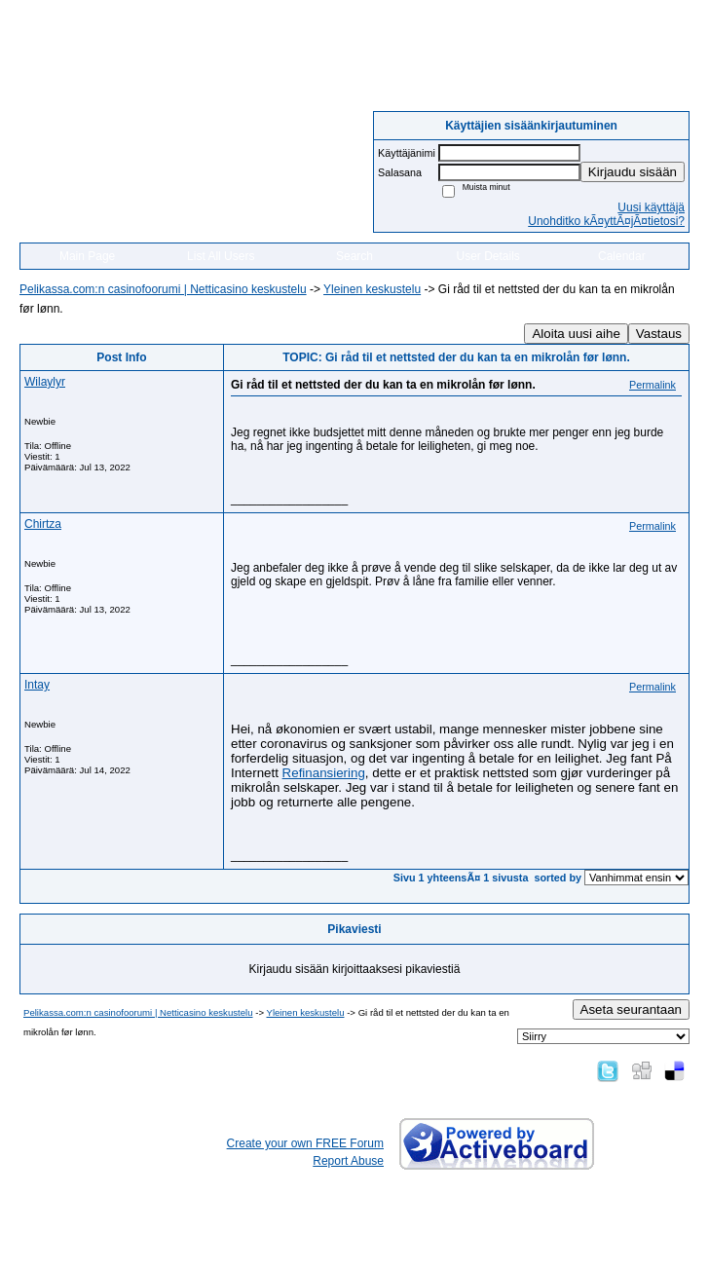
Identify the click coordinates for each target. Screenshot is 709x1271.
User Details (487, 256)
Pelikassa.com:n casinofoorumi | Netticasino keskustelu (163, 289)
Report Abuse (348, 1161)
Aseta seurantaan (631, 1009)
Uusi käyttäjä (651, 207)
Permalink (652, 385)
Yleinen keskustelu (372, 289)
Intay (37, 685)
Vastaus (659, 333)
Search (354, 256)
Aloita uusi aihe (575, 333)
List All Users (220, 256)
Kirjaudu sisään (632, 172)
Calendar (622, 256)
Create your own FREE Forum (305, 1143)
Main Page (87, 256)
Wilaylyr (44, 382)
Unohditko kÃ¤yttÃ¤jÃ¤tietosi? (606, 221)
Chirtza (42, 524)
